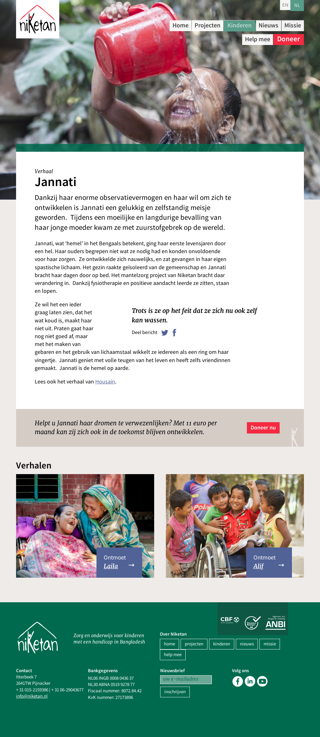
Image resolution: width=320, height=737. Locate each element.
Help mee (254, 37)
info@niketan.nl (32, 696)
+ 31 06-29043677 (67, 690)
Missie (221, 37)
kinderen (221, 644)
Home (184, 25)
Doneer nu (263, 427)
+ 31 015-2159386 (32, 690)
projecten (194, 644)
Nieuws (288, 25)
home (169, 644)
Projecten (216, 25)
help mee (173, 655)
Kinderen (254, 25)
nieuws (247, 644)
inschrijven (175, 692)
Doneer (288, 37)
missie (270, 644)
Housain (105, 381)
